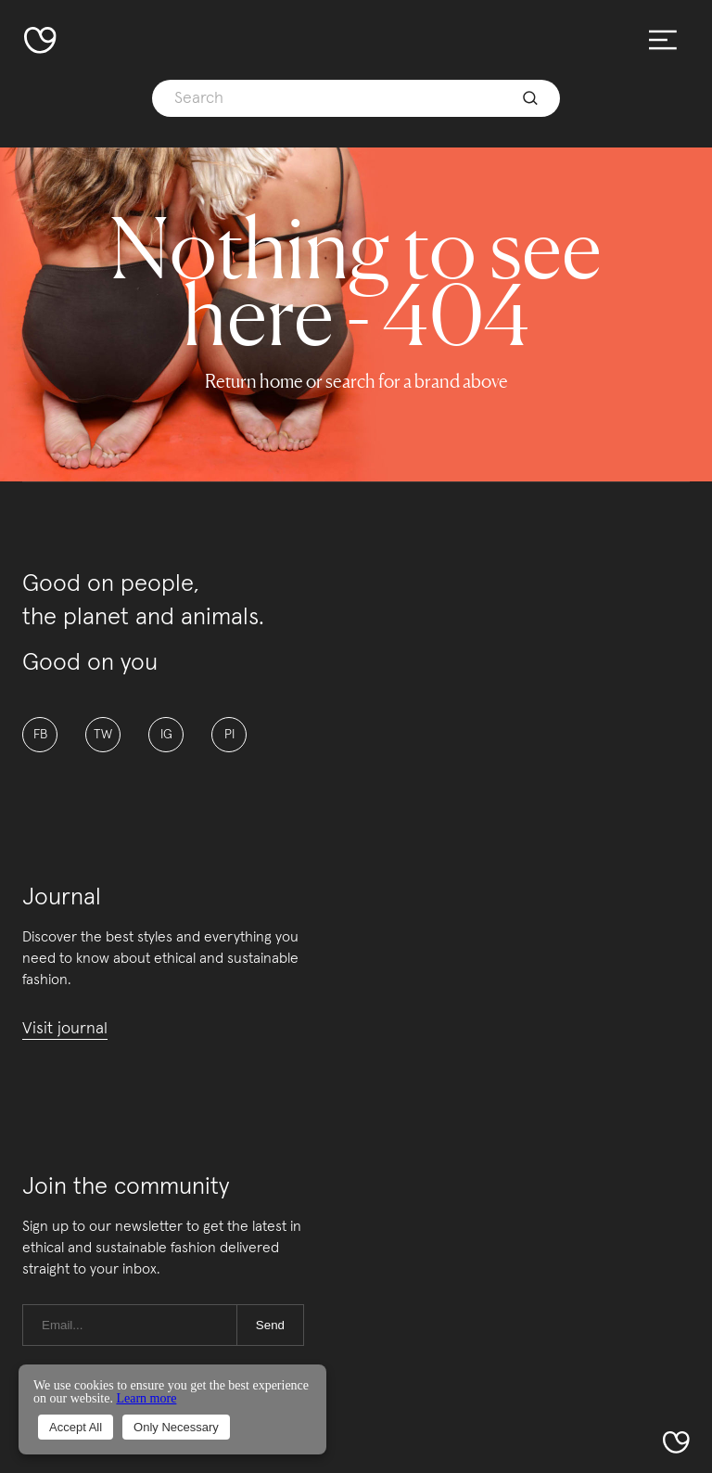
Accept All (75, 1427)
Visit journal (65, 1028)
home (281, 381)
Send (270, 1325)
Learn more (146, 1398)
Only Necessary (176, 1427)
